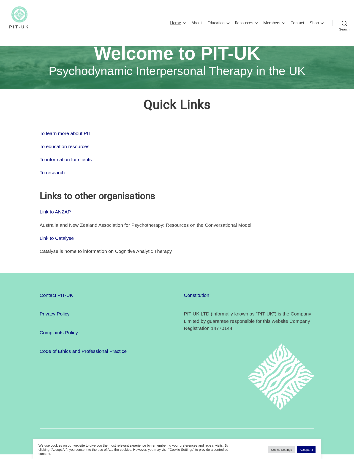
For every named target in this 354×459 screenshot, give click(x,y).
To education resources (64, 151)
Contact (297, 22)
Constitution (196, 299)
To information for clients (66, 164)
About (196, 22)
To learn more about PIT (65, 138)
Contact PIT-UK (56, 299)
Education (216, 22)
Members (271, 22)
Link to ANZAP (55, 216)
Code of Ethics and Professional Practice (83, 356)
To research (52, 177)
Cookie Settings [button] (281, 449)
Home (175, 22)
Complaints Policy (59, 337)
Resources (244, 22)
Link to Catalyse (57, 242)
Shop (314, 22)
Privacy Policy (55, 318)
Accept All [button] (306, 449)
